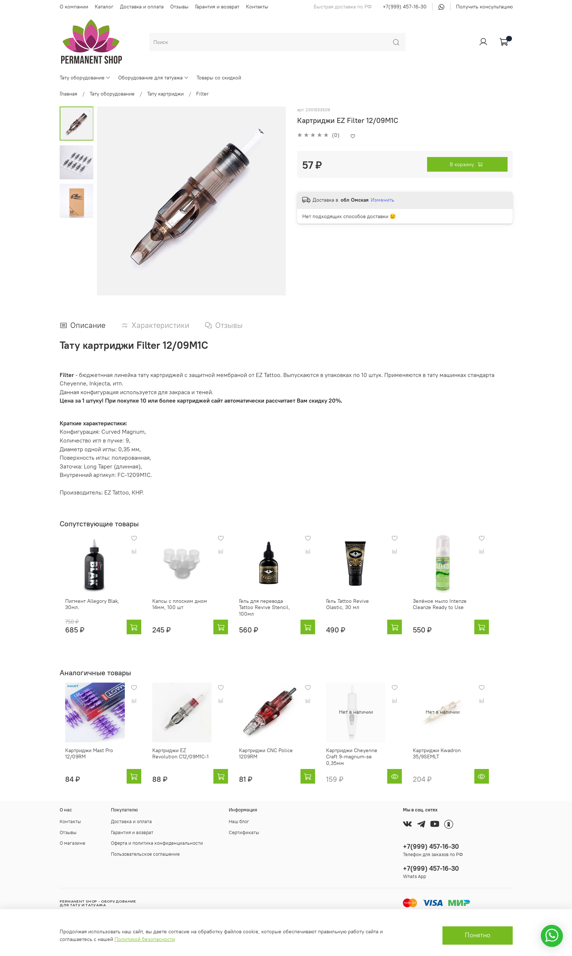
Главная (68, 93)
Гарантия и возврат (217, 6)
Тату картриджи (165, 93)
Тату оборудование (85, 77)
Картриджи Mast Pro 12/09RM (84, 759)
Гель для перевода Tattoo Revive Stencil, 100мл (275, 610)
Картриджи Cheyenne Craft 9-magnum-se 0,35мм (370, 759)
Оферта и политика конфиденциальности (157, 843)
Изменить (382, 200)
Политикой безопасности (145, 939)
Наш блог (239, 822)
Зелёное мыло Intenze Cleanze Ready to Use (458, 610)
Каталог (104, 6)
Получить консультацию (484, 6)
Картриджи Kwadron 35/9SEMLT (455, 759)
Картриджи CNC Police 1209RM (272, 759)
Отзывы (179, 6)
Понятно (477, 935)
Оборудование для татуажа (153, 77)
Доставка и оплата (142, 6)
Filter (202, 93)
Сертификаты (244, 832)
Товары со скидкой (219, 77)
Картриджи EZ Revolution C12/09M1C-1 (182, 759)
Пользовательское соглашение (145, 854)
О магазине (72, 843)
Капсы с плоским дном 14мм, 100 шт (179, 610)
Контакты (257, 6)
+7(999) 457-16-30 (405, 6)
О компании (74, 6)
